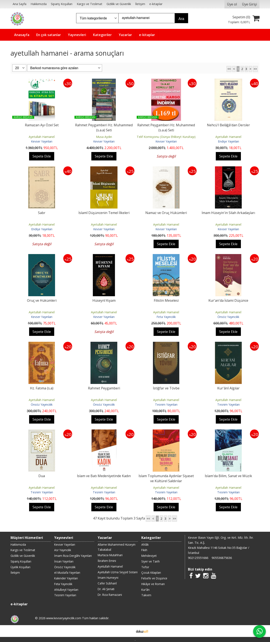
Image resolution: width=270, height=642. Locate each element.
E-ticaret (128, 631)
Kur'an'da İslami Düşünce (228, 300)
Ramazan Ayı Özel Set (42, 125)
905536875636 (222, 558)
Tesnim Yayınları (166, 404)
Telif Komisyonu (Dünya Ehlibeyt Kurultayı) (166, 137)
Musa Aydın (104, 137)
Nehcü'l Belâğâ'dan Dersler (228, 125)
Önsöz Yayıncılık (228, 317)
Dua (41, 476)
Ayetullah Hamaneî (42, 137)
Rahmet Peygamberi (104, 388)
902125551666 (198, 558)
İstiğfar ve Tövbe (166, 388)
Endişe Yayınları (228, 141)
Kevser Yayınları (41, 141)
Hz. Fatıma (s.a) (41, 388)
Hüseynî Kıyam (104, 300)
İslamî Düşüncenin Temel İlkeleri (104, 212)
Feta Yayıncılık (166, 317)
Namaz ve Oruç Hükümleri (166, 212)
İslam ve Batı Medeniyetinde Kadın (104, 476)
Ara (181, 19)
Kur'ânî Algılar (228, 388)
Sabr (41, 212)
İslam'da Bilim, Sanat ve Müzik (228, 476)
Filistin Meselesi (166, 300)
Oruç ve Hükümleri (42, 300)
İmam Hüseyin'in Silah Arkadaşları (228, 212)
